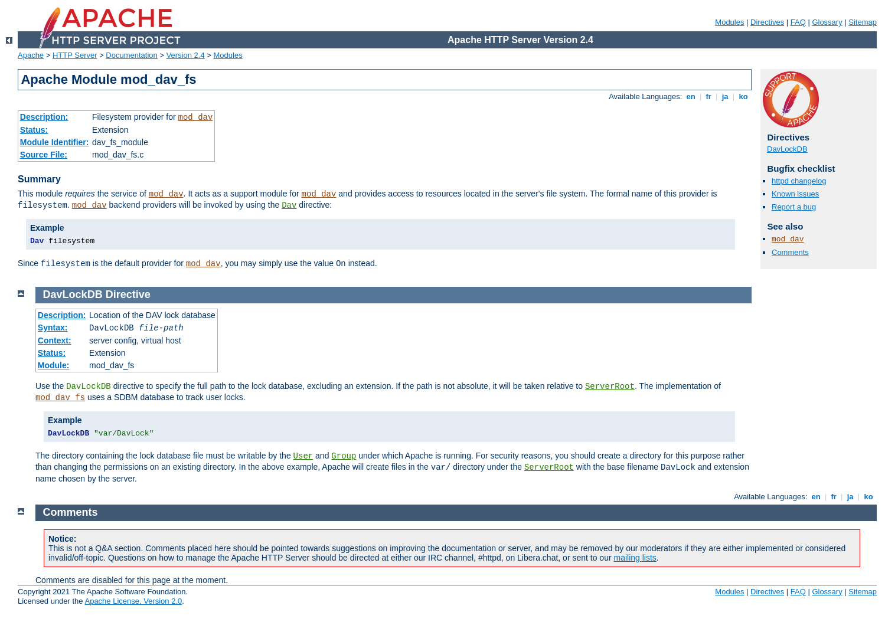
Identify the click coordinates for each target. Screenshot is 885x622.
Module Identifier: (54, 142)
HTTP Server (75, 55)
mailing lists (635, 557)
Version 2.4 (185, 55)
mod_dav (195, 117)
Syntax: (53, 327)
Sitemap (862, 22)
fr (709, 96)
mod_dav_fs (60, 397)
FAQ (798, 22)
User (303, 456)
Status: (34, 130)
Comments (790, 252)
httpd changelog (799, 180)
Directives (767, 22)
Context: (54, 340)
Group (343, 456)
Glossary (827, 22)
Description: (44, 117)
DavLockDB (787, 149)
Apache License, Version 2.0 (133, 601)
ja (725, 96)
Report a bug (794, 206)
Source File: (43, 154)
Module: (54, 365)
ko (743, 96)
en (690, 96)
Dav (289, 205)
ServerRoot (610, 386)
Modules (729, 22)
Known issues (795, 193)
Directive (128, 294)
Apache (31, 55)
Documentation (131, 55)
